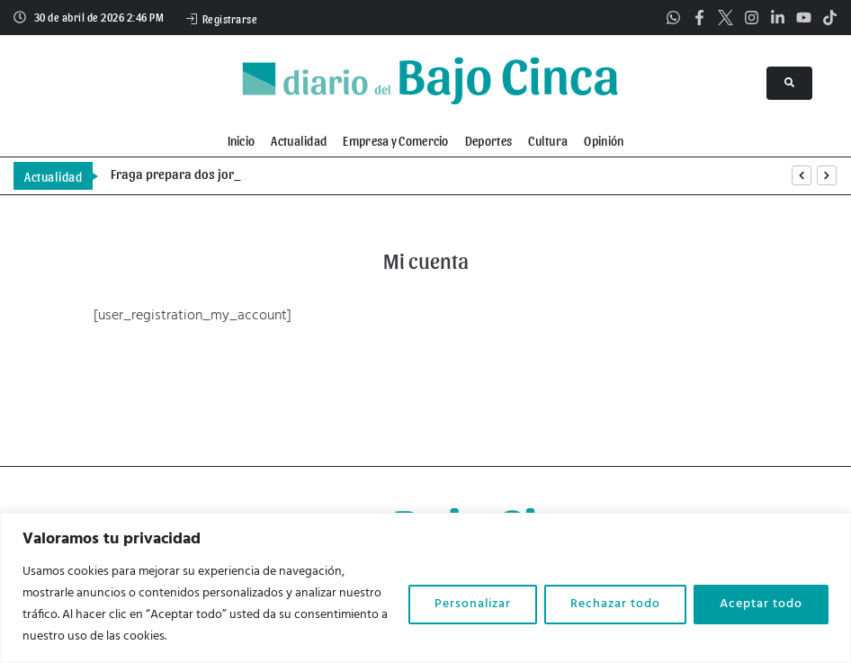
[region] (425, 588)
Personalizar (472, 604)
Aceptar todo (761, 604)
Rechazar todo (615, 604)
